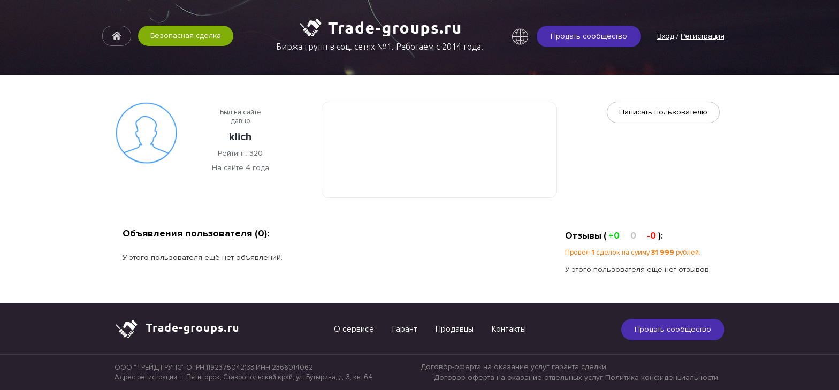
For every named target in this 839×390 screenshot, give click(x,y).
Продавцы (455, 329)
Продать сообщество (589, 36)
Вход (665, 36)
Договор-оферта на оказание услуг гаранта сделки (513, 366)
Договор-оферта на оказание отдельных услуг (518, 377)
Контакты (509, 329)
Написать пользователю (663, 112)
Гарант (404, 329)
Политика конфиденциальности (661, 377)
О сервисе (354, 329)
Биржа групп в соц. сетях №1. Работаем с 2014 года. (379, 46)
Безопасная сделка (185, 35)
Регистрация (702, 36)
